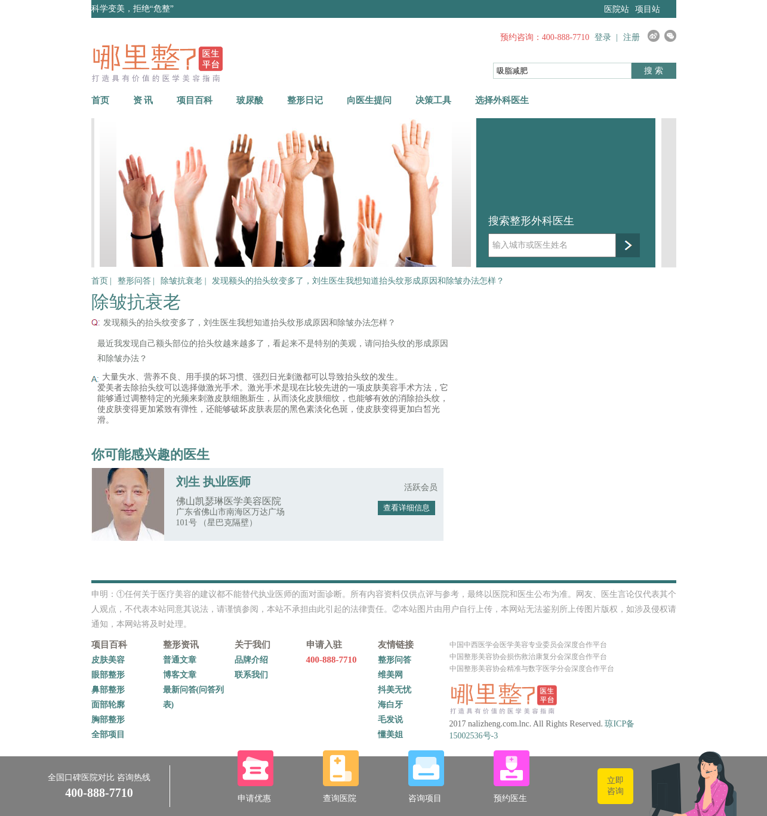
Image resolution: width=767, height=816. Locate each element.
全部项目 (108, 734)
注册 (631, 37)
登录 (602, 37)
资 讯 (143, 100)
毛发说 (390, 719)
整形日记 (305, 100)
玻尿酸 (249, 100)
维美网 (390, 674)
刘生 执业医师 (213, 481)
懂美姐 (390, 734)
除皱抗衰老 (183, 280)
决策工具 (433, 100)
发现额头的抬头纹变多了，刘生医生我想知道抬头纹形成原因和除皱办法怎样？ (358, 280)
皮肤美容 (108, 659)
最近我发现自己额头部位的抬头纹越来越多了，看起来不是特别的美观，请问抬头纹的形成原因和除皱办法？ (272, 351)
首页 (100, 100)
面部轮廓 (108, 704)
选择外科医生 (502, 100)
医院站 (616, 9)
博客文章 (179, 674)
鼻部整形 (108, 689)
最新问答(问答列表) (193, 697)
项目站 (647, 9)
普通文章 (179, 659)
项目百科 (194, 100)
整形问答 (135, 280)
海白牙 (390, 704)
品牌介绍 (251, 659)
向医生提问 (369, 100)
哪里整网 (157, 62)
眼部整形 (108, 674)
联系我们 (251, 674)
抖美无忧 (394, 689)
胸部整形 (108, 719)
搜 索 (653, 70)
